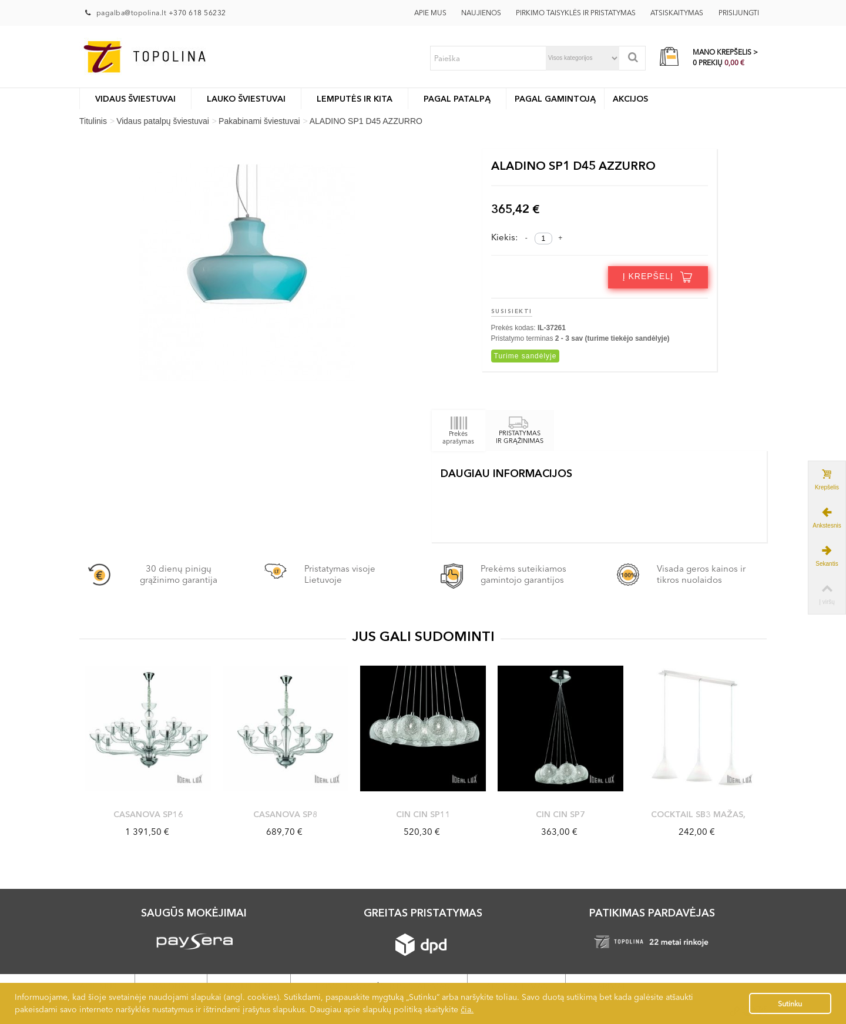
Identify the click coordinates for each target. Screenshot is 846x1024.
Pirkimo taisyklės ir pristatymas (576, 12)
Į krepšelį (658, 277)
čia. (467, 1009)
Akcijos (630, 98)
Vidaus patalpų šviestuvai (162, 121)
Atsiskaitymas (676, 12)
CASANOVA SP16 (148, 814)
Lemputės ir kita (354, 98)
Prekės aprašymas (458, 430)
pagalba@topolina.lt (132, 12)
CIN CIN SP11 (423, 814)
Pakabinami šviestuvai (259, 121)
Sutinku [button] (790, 1003)
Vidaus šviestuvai (135, 98)
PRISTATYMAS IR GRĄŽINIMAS (519, 431)
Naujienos (481, 12)
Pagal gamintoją (555, 98)
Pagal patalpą (457, 98)
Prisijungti (739, 12)
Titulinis (93, 121)
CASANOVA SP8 (285, 814)
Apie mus (430, 12)
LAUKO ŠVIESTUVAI (246, 98)
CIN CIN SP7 (560, 814)
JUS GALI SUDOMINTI (423, 636)
